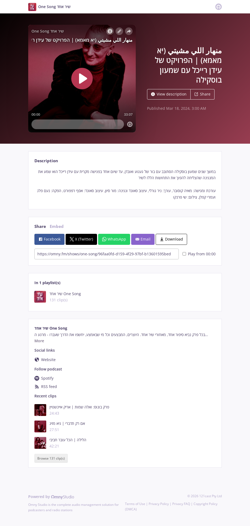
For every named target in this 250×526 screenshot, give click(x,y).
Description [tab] (46, 161)
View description (169, 94)
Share (202, 94)
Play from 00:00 (199, 253)
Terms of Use (135, 504)
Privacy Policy (159, 504)
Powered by (51, 496)
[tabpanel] (124, 184)
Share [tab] (40, 226)
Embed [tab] (57, 226)
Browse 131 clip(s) (51, 458)
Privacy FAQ (181, 504)
